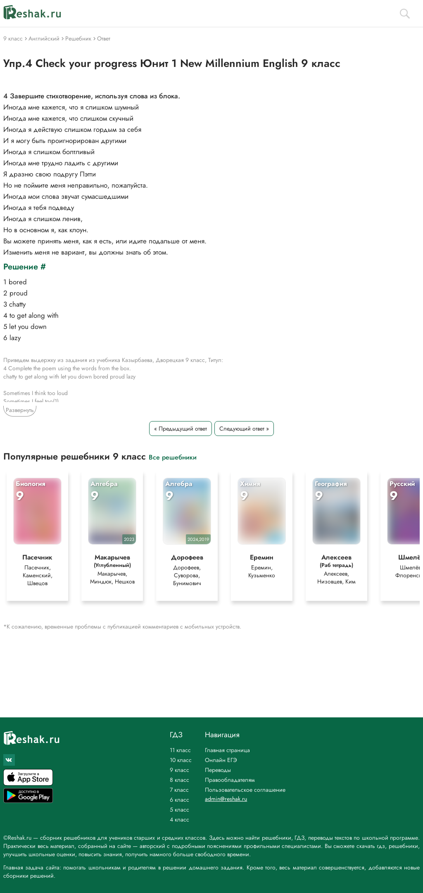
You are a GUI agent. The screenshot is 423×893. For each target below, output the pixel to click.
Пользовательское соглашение (245, 790)
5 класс (179, 809)
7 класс (179, 790)
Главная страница (227, 750)
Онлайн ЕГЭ (221, 760)
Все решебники (173, 456)
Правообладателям (230, 780)
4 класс (179, 819)
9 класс (179, 770)
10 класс (181, 760)
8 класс (179, 780)
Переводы (218, 770)
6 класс (179, 799)
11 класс (180, 750)
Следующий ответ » (244, 428)
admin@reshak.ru (226, 799)
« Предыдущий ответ (180, 428)
